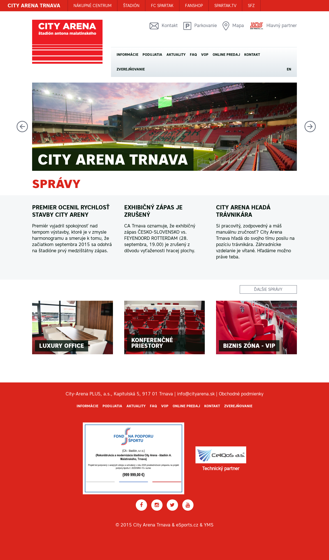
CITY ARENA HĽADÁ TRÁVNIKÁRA (243, 211)
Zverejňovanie (131, 69)
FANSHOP (194, 5)
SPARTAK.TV (225, 5)
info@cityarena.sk (196, 394)
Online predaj (226, 54)
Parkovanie (200, 26)
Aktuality (176, 54)
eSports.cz (187, 525)
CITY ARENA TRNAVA (34, 5)
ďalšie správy (268, 289)
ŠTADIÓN (131, 5)
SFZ (251, 5)
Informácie (127, 54)
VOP (204, 54)
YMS (209, 525)
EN (289, 69)
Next (310, 126)
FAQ (193, 54)
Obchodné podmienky (241, 394)
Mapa (233, 25)
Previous (22, 126)
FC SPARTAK (162, 5)
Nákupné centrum (93, 5)
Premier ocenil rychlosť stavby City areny (71, 211)
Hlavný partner (273, 26)
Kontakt (164, 26)
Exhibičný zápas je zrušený (153, 211)
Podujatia (152, 54)
